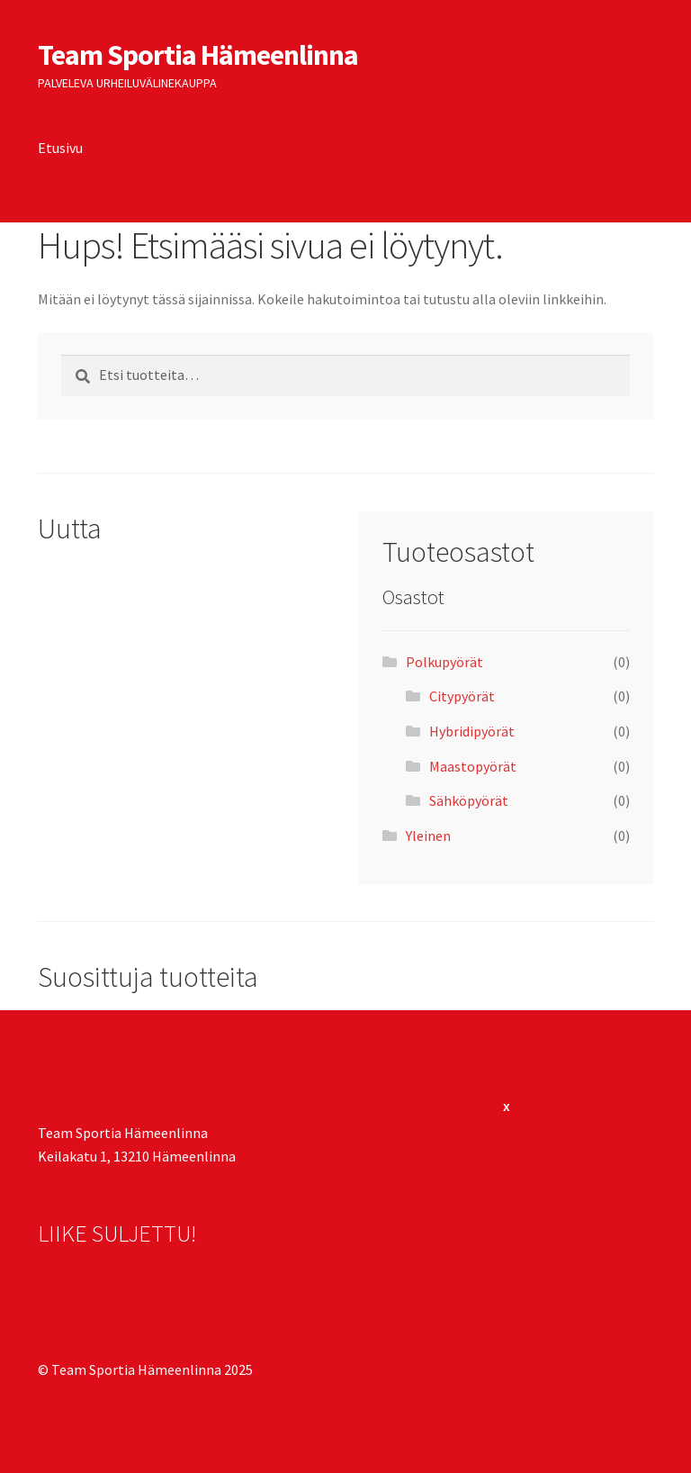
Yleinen (428, 836)
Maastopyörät (472, 766)
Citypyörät (462, 696)
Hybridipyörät (472, 731)
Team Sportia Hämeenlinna (198, 55)
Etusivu (60, 148)
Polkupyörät (444, 662)
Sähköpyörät (468, 800)
